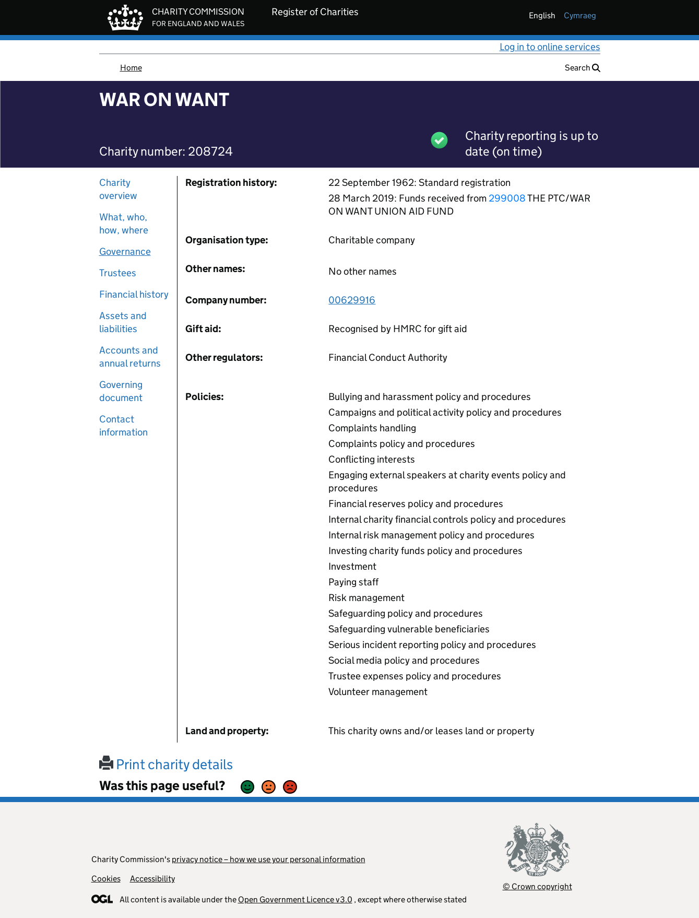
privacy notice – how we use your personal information (268, 859)
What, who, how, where (123, 223)
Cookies (106, 879)
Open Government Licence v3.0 (295, 899)
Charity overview (118, 189)
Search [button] (582, 68)
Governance (125, 251)
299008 (507, 198)
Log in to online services (550, 47)
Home (131, 68)
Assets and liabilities (123, 322)
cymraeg (580, 15)
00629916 (351, 300)
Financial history (134, 294)
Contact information (123, 425)
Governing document (121, 391)
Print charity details (166, 764)
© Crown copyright (537, 886)
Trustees (117, 273)
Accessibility (152, 879)
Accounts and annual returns (130, 356)
